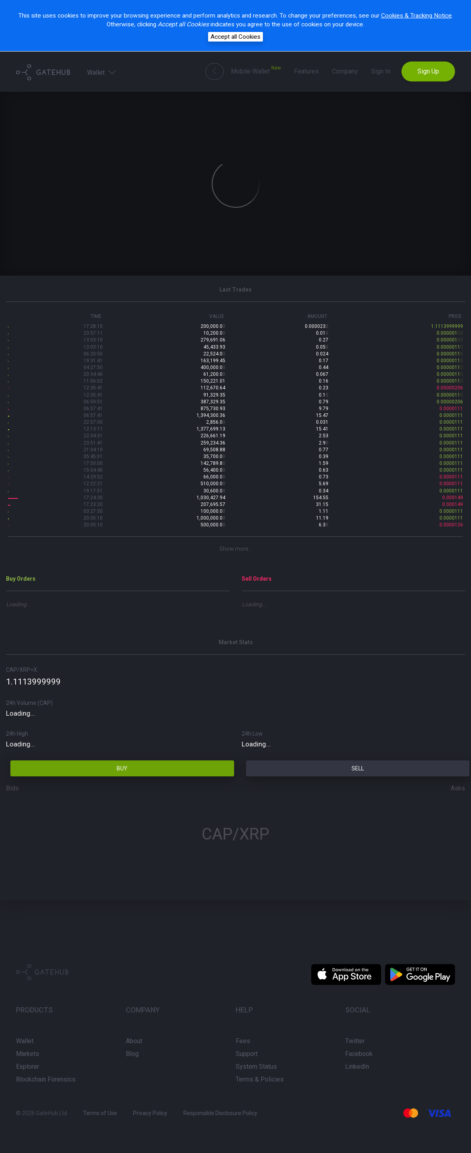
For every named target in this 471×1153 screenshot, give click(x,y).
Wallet (102, 71)
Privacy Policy (150, 1113)
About (134, 1041)
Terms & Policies (260, 1079)
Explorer (27, 1066)
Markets (27, 1054)
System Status (256, 1066)
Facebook (359, 1054)
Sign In (380, 71)
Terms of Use (100, 1113)
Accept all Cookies (235, 36)
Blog (132, 1054)
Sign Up (428, 71)
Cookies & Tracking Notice (416, 15)
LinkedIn (357, 1066)
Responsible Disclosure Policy (220, 1113)
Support (247, 1054)
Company (345, 71)
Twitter (355, 1041)
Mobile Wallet (256, 70)
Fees (243, 1041)
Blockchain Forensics (46, 1079)
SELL (358, 768)
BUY (122, 768)
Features (306, 71)
